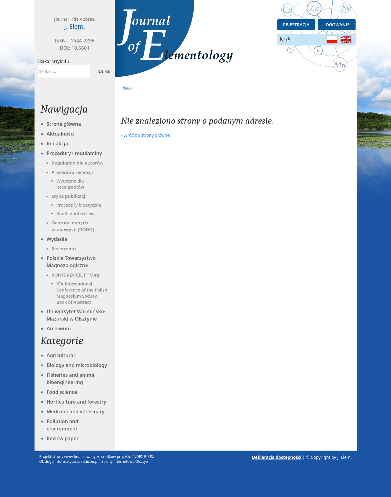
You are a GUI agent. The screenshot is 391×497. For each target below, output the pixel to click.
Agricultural (61, 355)
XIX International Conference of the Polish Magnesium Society (82, 290)
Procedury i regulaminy (74, 153)
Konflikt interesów (76, 213)
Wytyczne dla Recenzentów (70, 184)
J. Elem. (344, 457)
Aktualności (61, 133)
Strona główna (64, 124)
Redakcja (57, 143)
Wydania (57, 239)
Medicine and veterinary (76, 411)
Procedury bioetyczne (79, 205)
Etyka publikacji (69, 196)
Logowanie (336, 24)
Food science (62, 392)
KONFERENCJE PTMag (75, 275)
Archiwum (59, 328)
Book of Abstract (74, 302)
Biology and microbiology (77, 365)
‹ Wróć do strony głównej (146, 135)
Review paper (63, 438)
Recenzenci (64, 248)
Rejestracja (296, 24)
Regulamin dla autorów (78, 163)
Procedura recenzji (72, 172)
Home (127, 87)
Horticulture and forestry (76, 401)
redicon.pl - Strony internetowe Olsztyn (114, 461)
